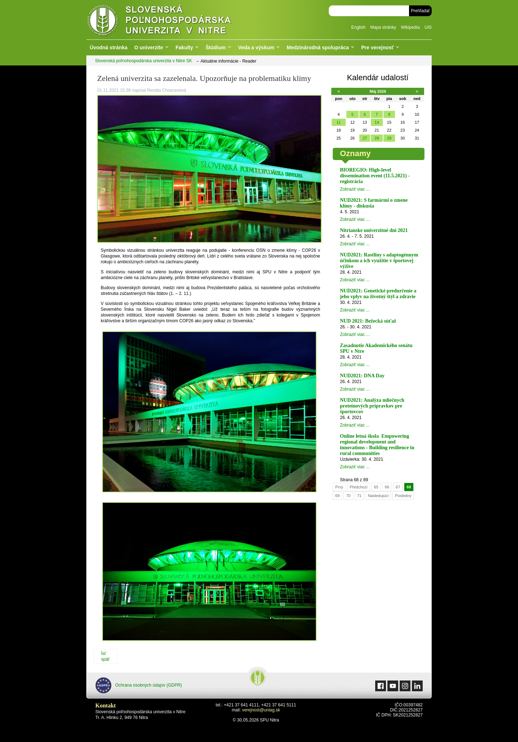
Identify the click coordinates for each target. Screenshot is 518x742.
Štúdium (215, 47)
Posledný (403, 495)
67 (398, 487)
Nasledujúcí (378, 495)
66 (387, 487)
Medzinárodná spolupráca (318, 47)
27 (365, 138)
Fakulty (184, 47)
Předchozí (359, 487)
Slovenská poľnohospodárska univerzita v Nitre (174, 19)
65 (376, 487)
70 (348, 495)
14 (376, 122)
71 (359, 495)
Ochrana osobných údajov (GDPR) (138, 685)
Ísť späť (105, 656)
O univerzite (148, 47)
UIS (428, 27)
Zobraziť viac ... (355, 189)
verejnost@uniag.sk (261, 710)
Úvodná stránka (108, 47)
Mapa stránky (383, 27)
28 (376, 138)
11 (338, 122)
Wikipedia (410, 27)
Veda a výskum (256, 47)
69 (337, 495)
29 (389, 138)
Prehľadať (420, 10)
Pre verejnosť (377, 47)
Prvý (339, 487)
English (358, 27)
